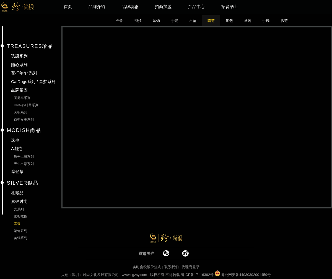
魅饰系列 (20, 231)
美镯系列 (20, 238)
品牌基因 (19, 89)
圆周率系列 (22, 98)
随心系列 (19, 64)
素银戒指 (20, 216)
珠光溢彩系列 (24, 157)
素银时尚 (19, 201)
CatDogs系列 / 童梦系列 (33, 81)
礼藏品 (17, 192)
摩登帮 (17, 171)
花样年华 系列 (24, 73)
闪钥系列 (20, 112)
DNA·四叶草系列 (26, 105)
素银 (17, 224)
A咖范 (16, 148)
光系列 (19, 209)
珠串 (15, 140)
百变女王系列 (24, 120)
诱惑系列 (19, 56)
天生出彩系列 (24, 164)
